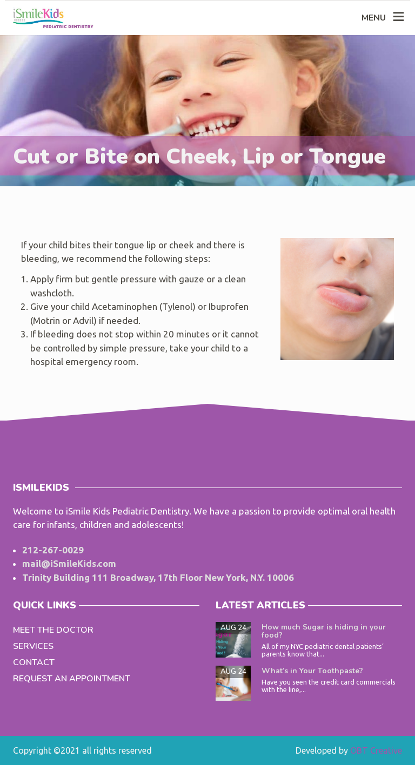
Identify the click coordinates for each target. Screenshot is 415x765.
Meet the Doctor (53, 630)
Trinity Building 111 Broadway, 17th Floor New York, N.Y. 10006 (158, 577)
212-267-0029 (53, 550)
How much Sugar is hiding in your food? (324, 631)
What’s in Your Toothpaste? (312, 671)
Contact (34, 662)
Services (33, 646)
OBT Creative (376, 750)
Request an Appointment (71, 679)
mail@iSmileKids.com (69, 563)
